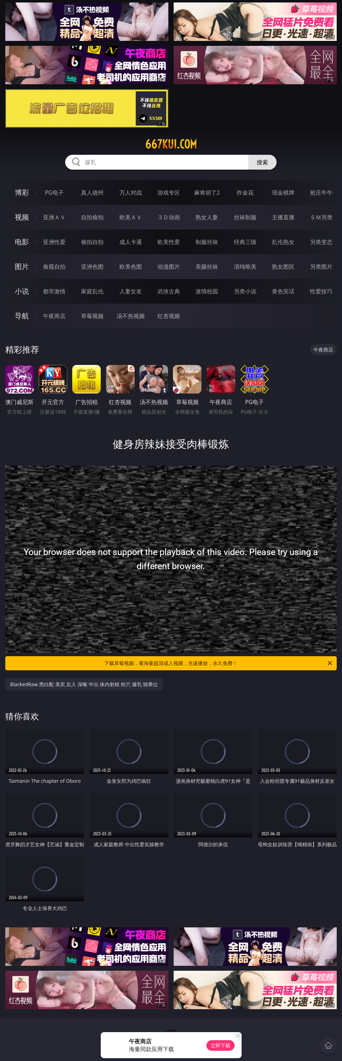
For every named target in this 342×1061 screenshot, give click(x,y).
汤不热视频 (131, 316)
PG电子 (54, 192)
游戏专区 (168, 192)
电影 (22, 241)
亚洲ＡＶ (54, 217)
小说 (22, 291)
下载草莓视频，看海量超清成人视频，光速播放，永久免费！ (218, 663)
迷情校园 (206, 291)
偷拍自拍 (92, 242)
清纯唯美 (245, 266)
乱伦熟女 (283, 242)
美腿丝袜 (206, 266)
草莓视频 (92, 316)
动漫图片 (168, 266)
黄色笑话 (283, 291)
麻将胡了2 (207, 192)
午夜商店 (54, 316)
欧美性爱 (168, 242)
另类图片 (321, 266)
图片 (22, 266)
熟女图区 (283, 266)
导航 (22, 316)
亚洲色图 (92, 266)
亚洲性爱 (54, 242)
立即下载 (220, 1045)
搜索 (262, 162)
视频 (22, 217)
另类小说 (245, 291)
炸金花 (245, 192)
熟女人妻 (206, 217)
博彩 (22, 192)
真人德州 (92, 192)
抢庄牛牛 (321, 192)
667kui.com (171, 144)
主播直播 (283, 217)
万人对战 (130, 192)
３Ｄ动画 (168, 217)
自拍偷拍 (92, 217)
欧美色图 (130, 266)
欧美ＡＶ (130, 217)
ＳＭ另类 (321, 217)
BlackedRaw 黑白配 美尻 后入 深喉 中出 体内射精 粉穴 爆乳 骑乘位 (84, 684)
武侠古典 (168, 291)
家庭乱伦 (92, 291)
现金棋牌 (283, 192)
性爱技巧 (321, 291)
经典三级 (245, 242)
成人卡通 (130, 242)
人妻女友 (130, 291)
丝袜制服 (245, 217)
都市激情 (54, 291)
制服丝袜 (206, 242)
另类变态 (321, 242)
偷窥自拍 (54, 266)
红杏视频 (168, 316)
